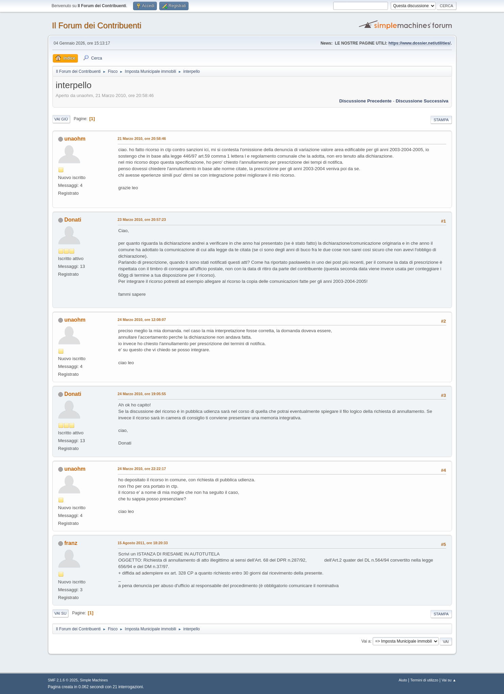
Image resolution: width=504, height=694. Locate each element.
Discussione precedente (365, 100)
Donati (72, 220)
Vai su (60, 613)
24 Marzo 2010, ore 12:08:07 (142, 320)
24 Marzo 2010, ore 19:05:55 (142, 394)
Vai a (365, 641)
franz (70, 543)
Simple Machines (94, 680)
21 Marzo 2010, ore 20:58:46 (142, 138)
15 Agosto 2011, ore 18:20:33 (143, 543)
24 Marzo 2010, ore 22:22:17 (142, 469)
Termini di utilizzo (424, 680)
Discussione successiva (422, 100)
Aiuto (403, 680)
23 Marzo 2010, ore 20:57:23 (142, 219)
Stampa (441, 120)
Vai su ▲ (449, 680)
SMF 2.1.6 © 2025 (63, 680)
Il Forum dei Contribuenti (97, 25)
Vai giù (61, 119)
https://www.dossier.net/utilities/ (419, 43)
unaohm (74, 139)
